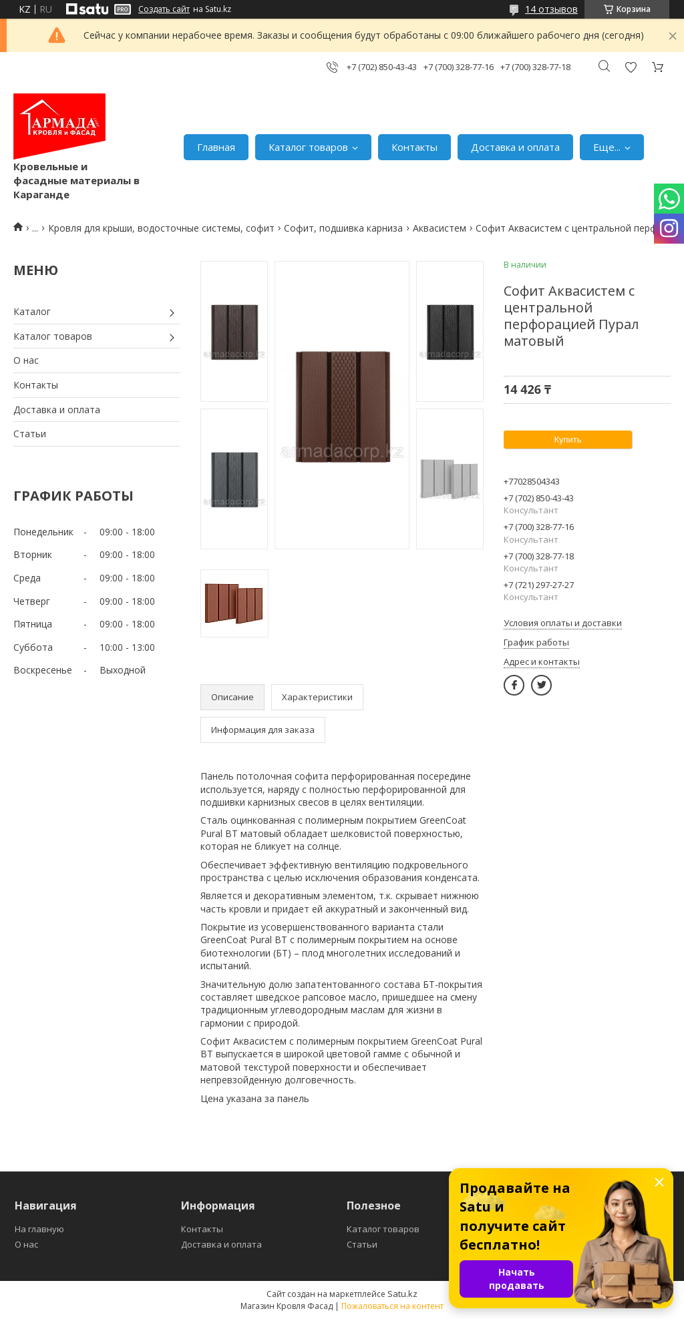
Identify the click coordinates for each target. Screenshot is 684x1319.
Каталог (32, 311)
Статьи (29, 433)
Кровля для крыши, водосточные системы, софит (161, 228)
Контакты (414, 147)
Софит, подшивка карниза (343, 228)
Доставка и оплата (515, 147)
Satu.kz (402, 1294)
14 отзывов (551, 9)
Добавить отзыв (630, 67)
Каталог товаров (308, 147)
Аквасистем (439, 228)
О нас (26, 360)
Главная (216, 147)
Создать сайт (164, 9)
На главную (39, 1229)
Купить (567, 440)
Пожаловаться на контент (392, 1306)
